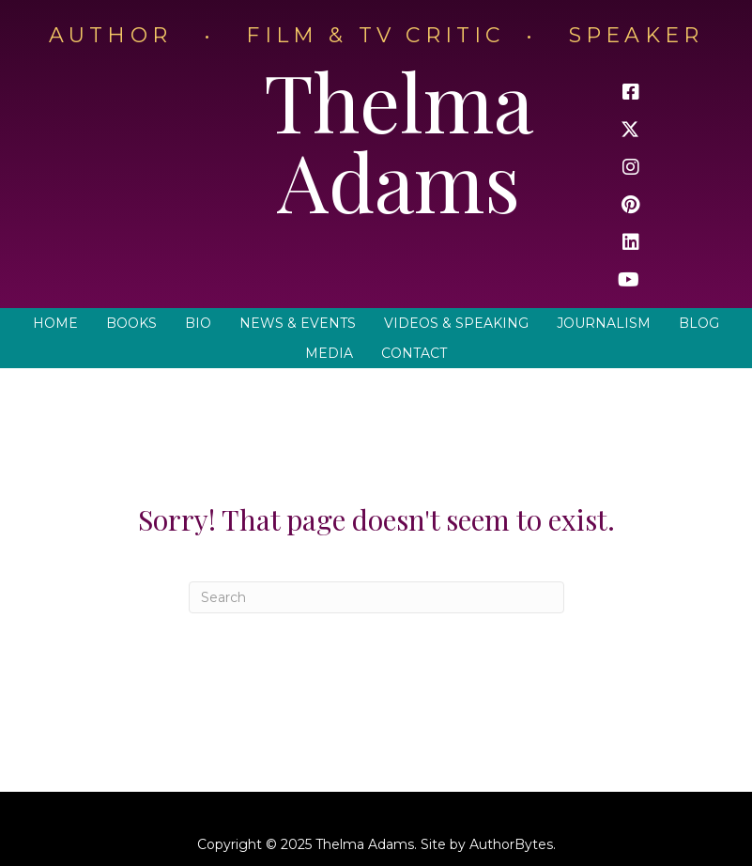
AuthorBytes (511, 844)
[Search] (376, 597)
